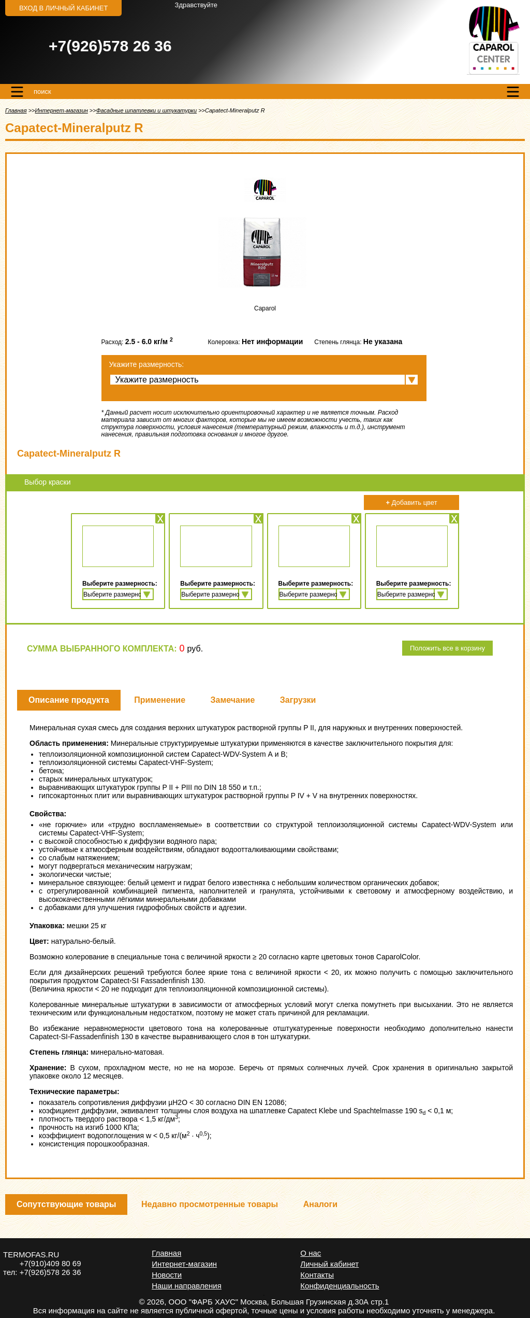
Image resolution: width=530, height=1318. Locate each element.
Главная (16, 110)
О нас (310, 1253)
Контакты (317, 1274)
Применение (159, 700)
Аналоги (320, 1204)
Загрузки (298, 700)
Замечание (233, 700)
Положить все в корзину (447, 648)
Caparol (265, 308)
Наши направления (187, 1285)
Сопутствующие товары (66, 1204)
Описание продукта (68, 700)
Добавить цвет (411, 502)
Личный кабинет (329, 1263)
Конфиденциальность (339, 1285)
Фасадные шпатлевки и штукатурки (146, 110)
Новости (167, 1274)
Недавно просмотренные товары (209, 1204)
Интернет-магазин (61, 110)
